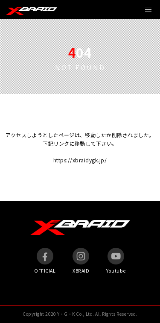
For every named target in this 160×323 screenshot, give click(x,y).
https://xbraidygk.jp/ (80, 160)
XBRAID (81, 261)
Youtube (115, 261)
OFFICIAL (44, 261)
